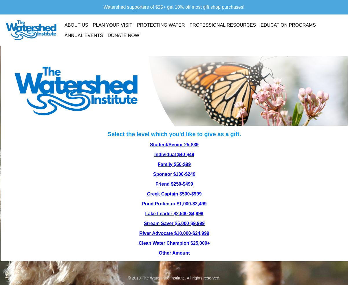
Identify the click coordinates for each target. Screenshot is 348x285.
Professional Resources (222, 25)
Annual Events (84, 35)
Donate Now (123, 35)
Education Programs (288, 25)
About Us (76, 25)
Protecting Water (161, 25)
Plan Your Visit (113, 25)
